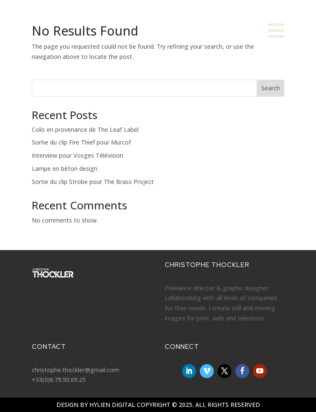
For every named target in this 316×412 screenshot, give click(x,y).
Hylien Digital (112, 405)
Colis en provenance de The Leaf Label (85, 129)
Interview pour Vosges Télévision (77, 155)
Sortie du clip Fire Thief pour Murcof (81, 142)
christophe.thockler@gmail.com (75, 370)
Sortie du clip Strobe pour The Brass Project (93, 182)
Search (270, 88)
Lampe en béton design (64, 168)
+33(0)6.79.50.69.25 (59, 380)
